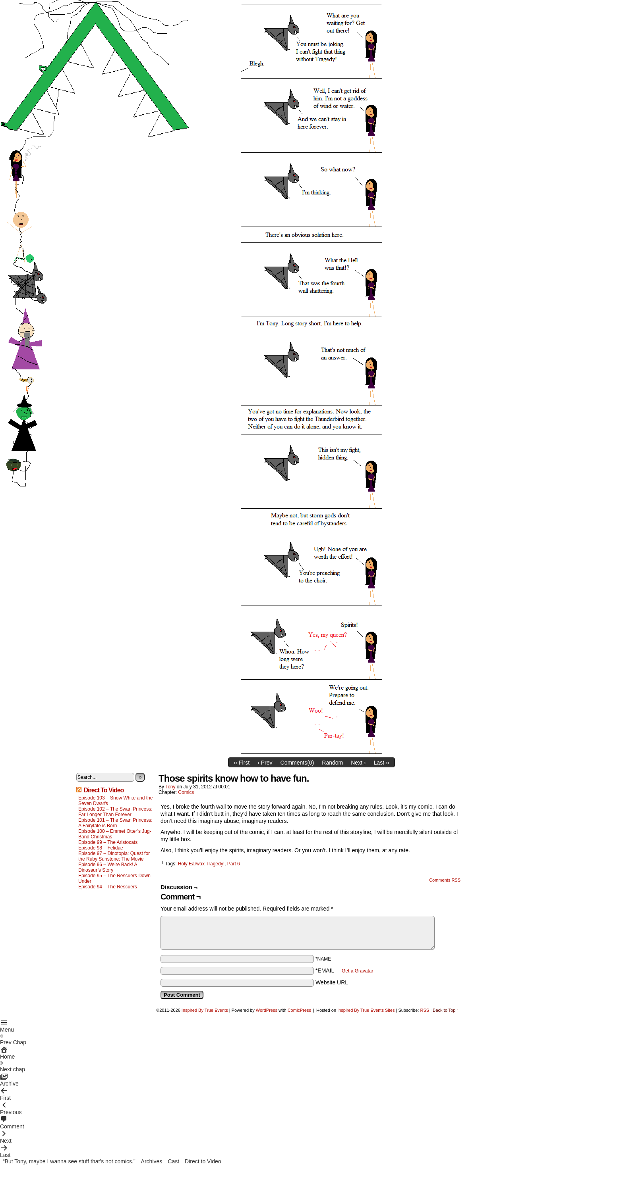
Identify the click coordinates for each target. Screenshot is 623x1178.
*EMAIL (344, 970)
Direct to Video (203, 1161)
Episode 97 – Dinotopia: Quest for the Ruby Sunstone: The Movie (114, 856)
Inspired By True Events (205, 1010)
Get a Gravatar (357, 971)
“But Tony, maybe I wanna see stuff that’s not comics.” (69, 1161)
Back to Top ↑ (446, 1010)
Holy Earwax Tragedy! (201, 864)
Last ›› (382, 762)
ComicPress (299, 1010)
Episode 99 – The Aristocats (107, 842)
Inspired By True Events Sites (366, 1010)
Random (332, 762)
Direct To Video (103, 790)
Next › (358, 762)
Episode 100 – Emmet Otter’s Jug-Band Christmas (114, 834)
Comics (186, 792)
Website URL (331, 982)
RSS (424, 1010)
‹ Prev (264, 762)
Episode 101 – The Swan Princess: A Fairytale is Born (115, 822)
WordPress (266, 1010)
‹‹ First (242, 762)
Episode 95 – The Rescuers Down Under (114, 878)
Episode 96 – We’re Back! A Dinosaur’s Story (107, 867)
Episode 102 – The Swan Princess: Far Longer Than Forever (115, 811)
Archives (152, 1161)
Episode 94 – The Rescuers (107, 887)
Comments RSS (444, 880)
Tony (170, 787)
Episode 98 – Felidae (100, 848)
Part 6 (233, 864)
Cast (173, 1161)
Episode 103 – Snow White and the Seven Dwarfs (115, 800)
